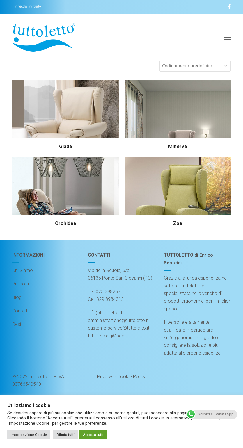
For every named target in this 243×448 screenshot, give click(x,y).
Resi (16, 324)
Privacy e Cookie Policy (121, 376)
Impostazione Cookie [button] (29, 435)
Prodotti (20, 284)
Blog (17, 297)
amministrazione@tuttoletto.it (118, 320)
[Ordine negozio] (195, 66)
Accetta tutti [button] (93, 435)
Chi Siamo (22, 270)
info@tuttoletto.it (105, 312)
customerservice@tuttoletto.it (118, 328)
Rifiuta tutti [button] (66, 435)
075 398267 (108, 291)
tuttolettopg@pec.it (108, 336)
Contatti (20, 311)
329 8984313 (110, 299)
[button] (227, 37)
